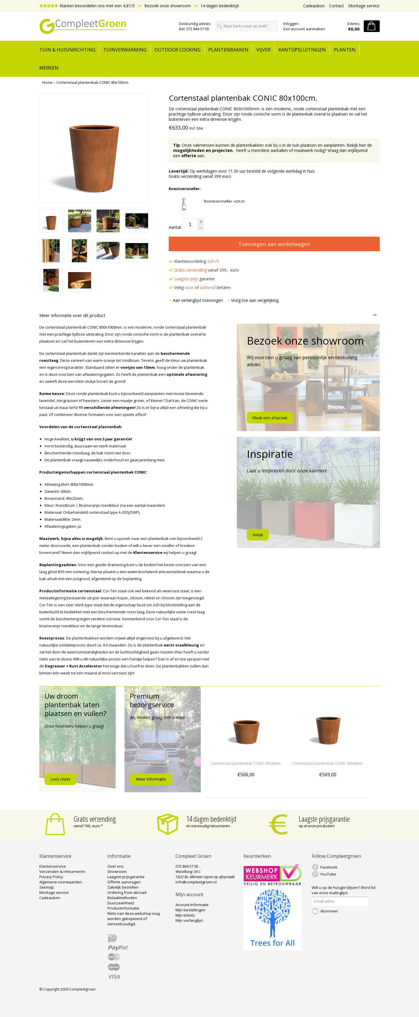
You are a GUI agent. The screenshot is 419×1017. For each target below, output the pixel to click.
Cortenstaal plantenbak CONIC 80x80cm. (327, 763)
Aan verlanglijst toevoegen (196, 300)
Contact (336, 5)
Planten (345, 50)
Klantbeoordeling (194, 261)
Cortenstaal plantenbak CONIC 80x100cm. (92, 82)
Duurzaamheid (120, 903)
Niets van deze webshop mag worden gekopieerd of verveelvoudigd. (133, 918)
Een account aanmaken (304, 28)
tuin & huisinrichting (67, 50)
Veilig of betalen (200, 287)
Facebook (329, 867)
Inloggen (291, 23)
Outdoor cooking (177, 50)
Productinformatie (123, 908)
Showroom (117, 871)
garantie (192, 278)
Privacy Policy (51, 876)
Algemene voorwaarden (60, 882)
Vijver (263, 50)
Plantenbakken (228, 50)
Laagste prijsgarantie (324, 819)
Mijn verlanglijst (189, 920)
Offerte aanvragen (124, 882)
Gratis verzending (95, 819)
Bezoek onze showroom (164, 5)
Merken (48, 68)
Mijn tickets (185, 915)
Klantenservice (52, 866)
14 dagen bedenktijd (216, 5)
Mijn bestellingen (190, 910)
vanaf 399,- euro (204, 270)
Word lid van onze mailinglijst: (343, 890)
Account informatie (192, 904)
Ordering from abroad (126, 892)
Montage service (364, 5)
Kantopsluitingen (302, 50)
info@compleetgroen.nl (196, 882)
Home (47, 82)
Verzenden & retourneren (62, 871)
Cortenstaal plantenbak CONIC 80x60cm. (246, 763)
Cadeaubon (314, 5)
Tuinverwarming (125, 50)
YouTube (328, 874)
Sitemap (46, 887)
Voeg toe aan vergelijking (252, 300)
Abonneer (329, 911)
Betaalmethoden (122, 897)
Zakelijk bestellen (123, 887)
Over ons (115, 866)
